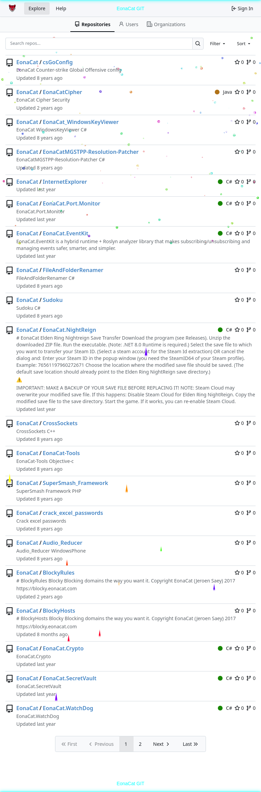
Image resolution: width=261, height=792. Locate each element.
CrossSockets (60, 423)
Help (61, 8)
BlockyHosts (59, 610)
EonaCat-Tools (61, 453)
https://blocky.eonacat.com (46, 588)
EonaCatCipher (62, 92)
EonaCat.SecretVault (70, 678)
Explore (37, 8)
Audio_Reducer (62, 542)
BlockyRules (58, 572)
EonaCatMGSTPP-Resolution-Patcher (91, 151)
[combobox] (218, 43)
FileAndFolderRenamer (73, 270)
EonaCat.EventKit (65, 233)
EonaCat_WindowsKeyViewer (81, 122)
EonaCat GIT (130, 8)
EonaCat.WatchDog (68, 708)
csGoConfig (58, 62)
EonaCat (27, 62)
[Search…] (198, 44)
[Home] (12, 8)
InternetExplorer (65, 181)
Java (223, 92)
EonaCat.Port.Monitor (71, 203)
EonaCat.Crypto (63, 648)
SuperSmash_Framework (75, 483)
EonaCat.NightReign (69, 329)
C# (225, 181)
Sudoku (53, 299)
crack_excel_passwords (73, 512)
